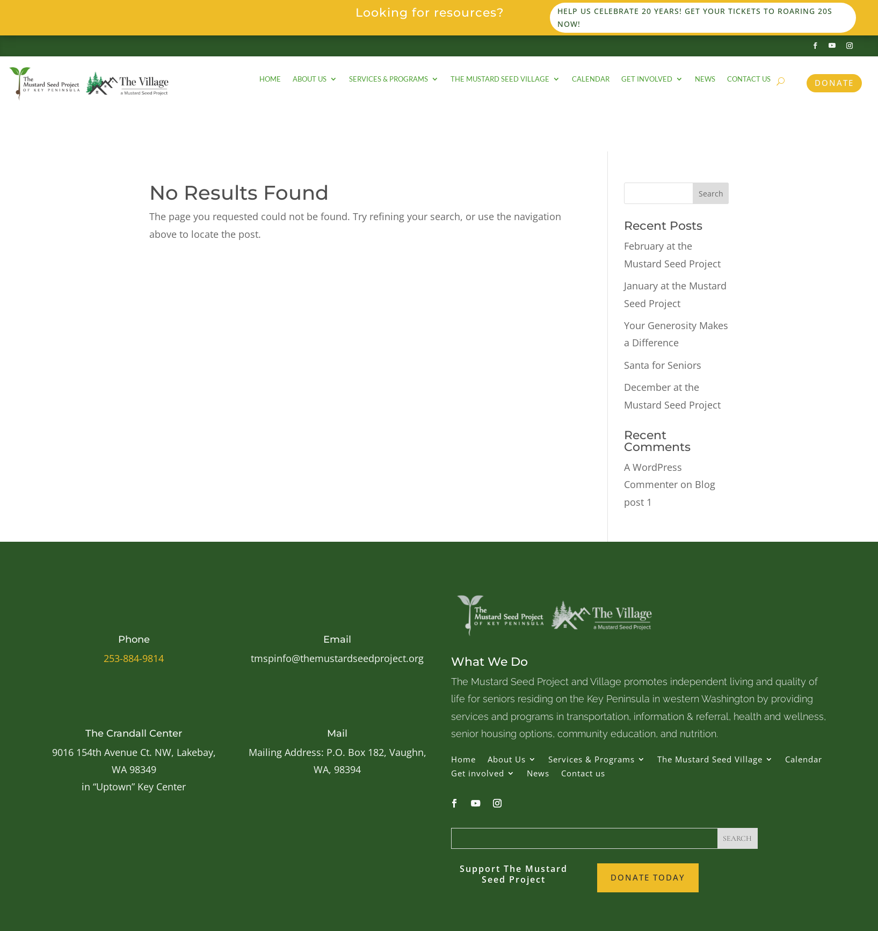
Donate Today (648, 877)
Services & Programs (388, 79)
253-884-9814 (134, 658)
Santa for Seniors (662, 365)
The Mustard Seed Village (500, 79)
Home (270, 79)
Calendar (590, 79)
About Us (309, 79)
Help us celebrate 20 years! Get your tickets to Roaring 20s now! (694, 17)
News (705, 79)
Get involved (646, 79)
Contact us (749, 79)
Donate (834, 82)
